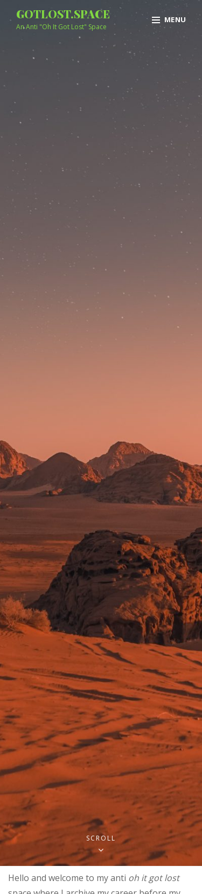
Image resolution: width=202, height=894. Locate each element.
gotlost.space (63, 13)
